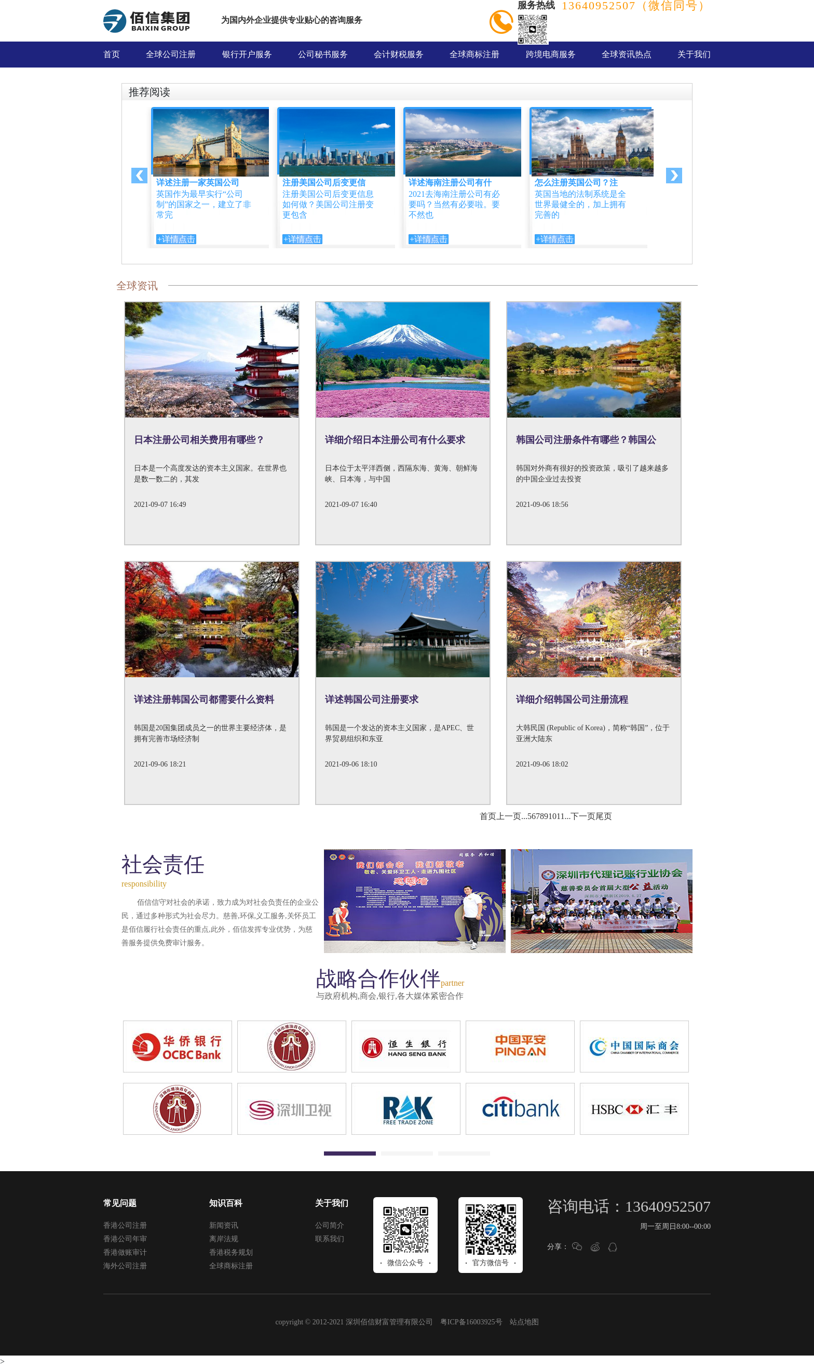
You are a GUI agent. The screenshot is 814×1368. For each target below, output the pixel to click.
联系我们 (329, 1239)
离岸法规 (223, 1239)
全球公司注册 (171, 54)
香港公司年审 (125, 1239)
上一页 (508, 816)
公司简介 (329, 1225)
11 (560, 816)
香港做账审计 (125, 1252)
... (524, 816)
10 (552, 816)
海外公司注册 (125, 1266)
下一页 (583, 816)
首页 (111, 54)
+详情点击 (176, 239)
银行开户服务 (247, 54)
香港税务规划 (231, 1252)
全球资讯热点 (627, 54)
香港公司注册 (125, 1225)
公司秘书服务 (323, 54)
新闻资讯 (223, 1225)
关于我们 (694, 54)
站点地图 (524, 1322)
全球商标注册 (474, 54)
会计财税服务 (399, 54)
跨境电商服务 (551, 54)
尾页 (603, 816)
